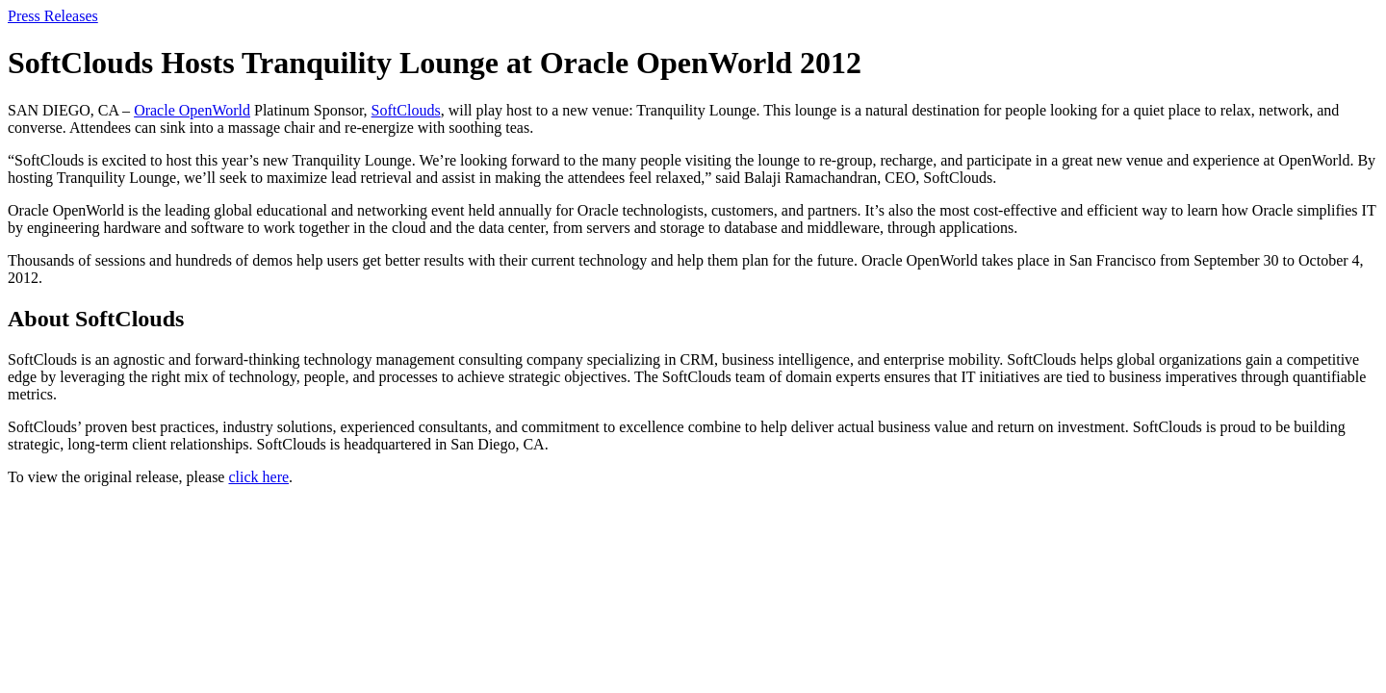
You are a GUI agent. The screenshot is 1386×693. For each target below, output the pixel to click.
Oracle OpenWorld (192, 110)
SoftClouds (406, 110)
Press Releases (53, 16)
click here (258, 477)
